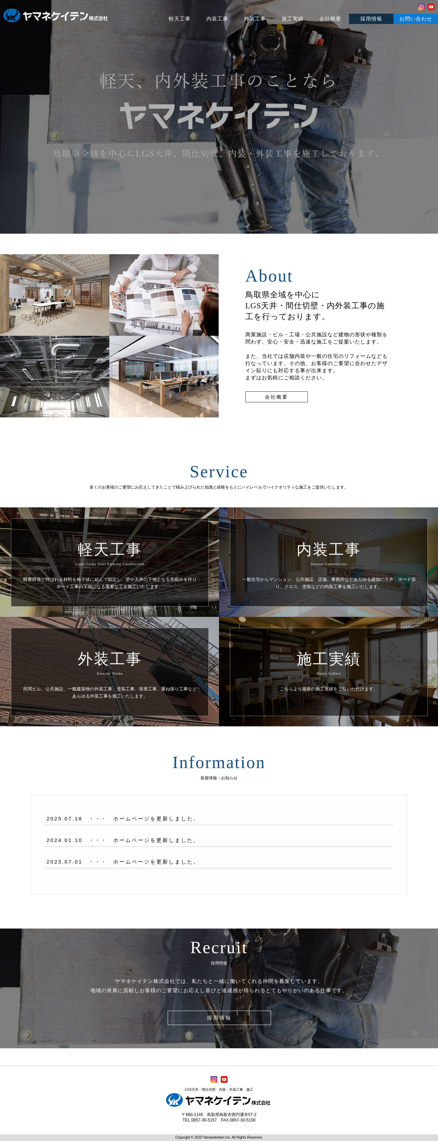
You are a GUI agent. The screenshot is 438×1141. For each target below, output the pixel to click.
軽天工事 (180, 19)
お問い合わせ (415, 19)
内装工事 (217, 19)
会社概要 (330, 19)
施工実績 (293, 19)
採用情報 (371, 19)
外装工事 (255, 19)
